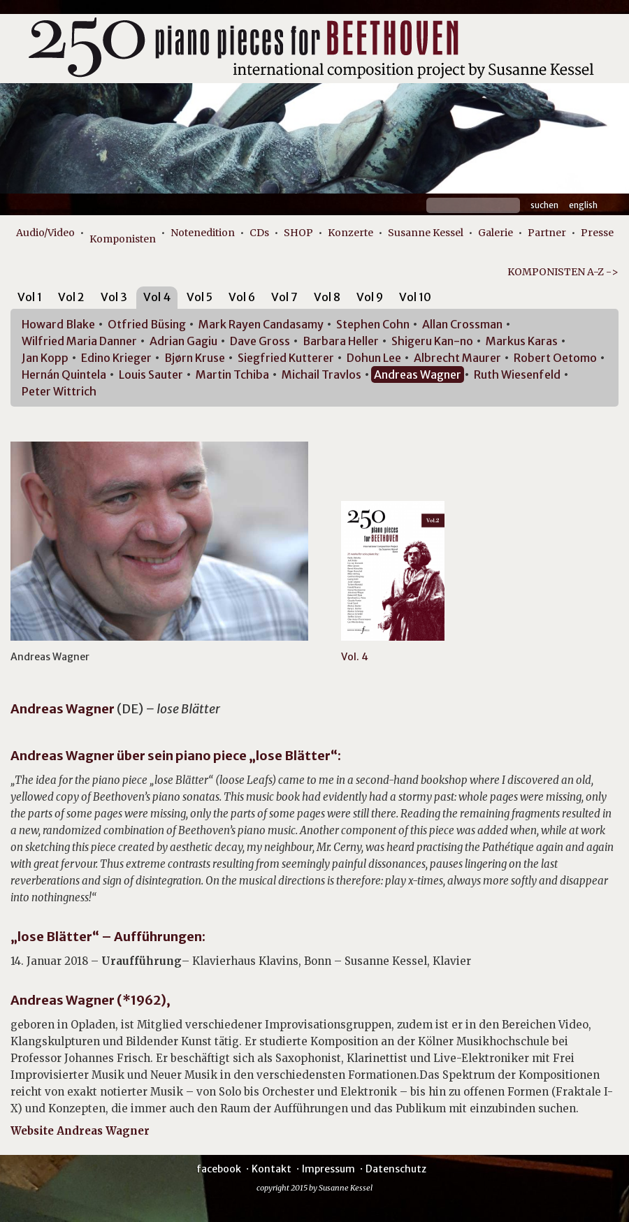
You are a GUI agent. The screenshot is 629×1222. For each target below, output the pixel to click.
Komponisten (122, 239)
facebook (218, 1169)
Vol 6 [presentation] (242, 297)
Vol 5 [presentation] (199, 297)
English (583, 205)
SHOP (298, 232)
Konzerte (350, 232)
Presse (597, 232)
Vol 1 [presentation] (29, 297)
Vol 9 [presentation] (369, 297)
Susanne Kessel (425, 232)
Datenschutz (396, 1169)
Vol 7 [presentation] (284, 297)
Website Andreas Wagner (80, 1130)
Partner (547, 232)
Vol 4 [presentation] (157, 297)
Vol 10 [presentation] (415, 297)
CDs (259, 232)
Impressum (328, 1169)
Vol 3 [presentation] (114, 297)
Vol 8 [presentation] (327, 297)
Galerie (495, 232)
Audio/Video (45, 232)
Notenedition (203, 232)
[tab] (29, 299)
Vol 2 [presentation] (71, 297)
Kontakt (271, 1169)
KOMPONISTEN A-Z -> (563, 272)
